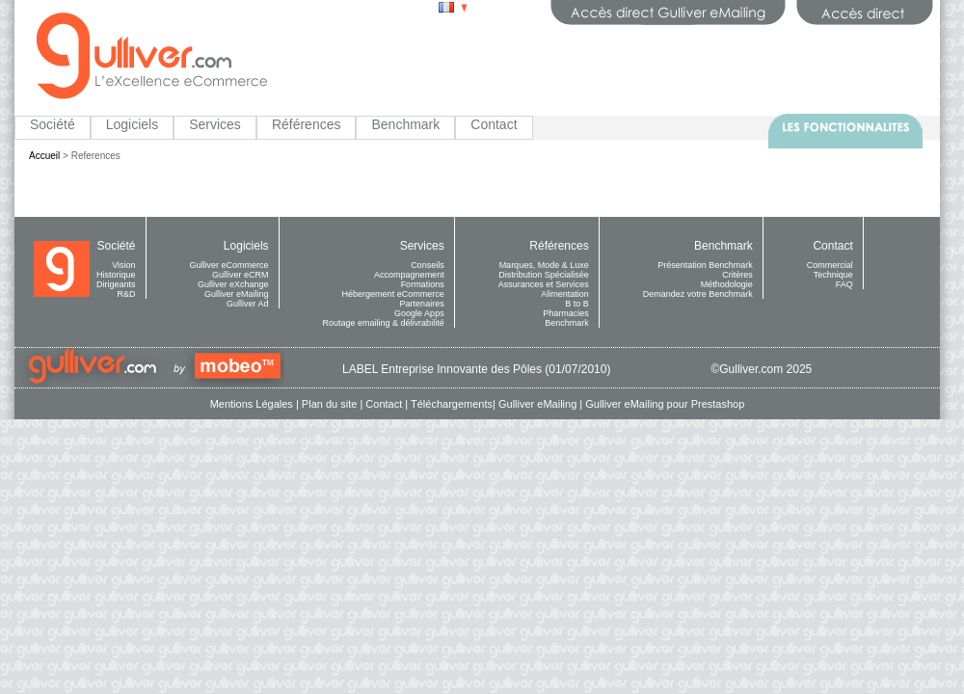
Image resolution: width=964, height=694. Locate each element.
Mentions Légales (251, 404)
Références (306, 124)
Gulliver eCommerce (229, 265)
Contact (493, 124)
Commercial (830, 265)
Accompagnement (409, 275)
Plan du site (329, 404)
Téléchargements (452, 404)
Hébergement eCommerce (393, 294)
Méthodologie (727, 284)
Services (215, 124)
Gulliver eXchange (233, 284)
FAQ (844, 284)
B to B (577, 303)
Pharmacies (566, 313)
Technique (833, 275)
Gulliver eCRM (240, 275)
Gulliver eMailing (236, 294)
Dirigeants (116, 284)
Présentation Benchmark (705, 265)
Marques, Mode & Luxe (544, 265)
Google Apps (419, 313)
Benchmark (405, 124)
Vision (123, 265)
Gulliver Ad (248, 303)
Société (52, 124)
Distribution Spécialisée (543, 275)
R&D (127, 294)
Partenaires (422, 303)
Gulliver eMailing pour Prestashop (664, 404)
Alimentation (565, 294)
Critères (737, 275)
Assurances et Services (543, 284)
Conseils (427, 265)
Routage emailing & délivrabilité (383, 323)
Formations (422, 284)
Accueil (44, 155)
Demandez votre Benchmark (698, 294)
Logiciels (132, 124)
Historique (116, 275)
